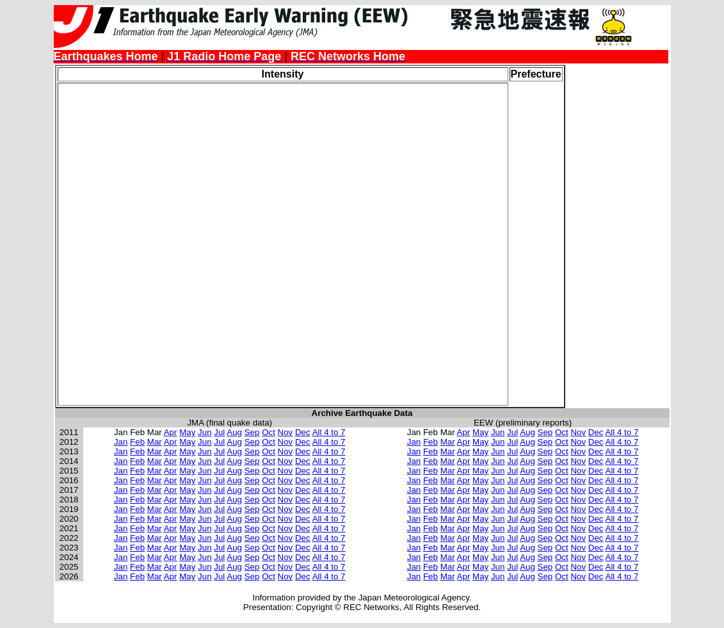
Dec (302, 432)
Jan (121, 442)
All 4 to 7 (329, 432)
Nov (285, 432)
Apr (170, 432)
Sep (252, 432)
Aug (234, 432)
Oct (268, 432)
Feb (137, 442)
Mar (154, 442)
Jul (219, 432)
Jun (205, 432)
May (187, 432)
